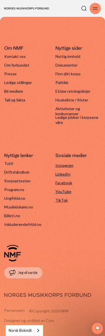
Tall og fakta (14, 99)
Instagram (64, 165)
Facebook (63, 182)
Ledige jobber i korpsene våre (76, 119)
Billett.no (12, 215)
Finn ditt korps (68, 73)
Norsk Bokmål (20, 330)
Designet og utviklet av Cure (29, 320)
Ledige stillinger (18, 82)
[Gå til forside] (12, 253)
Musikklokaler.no (18, 207)
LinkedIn (63, 174)
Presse (10, 73)
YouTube (63, 191)
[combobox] (24, 330)
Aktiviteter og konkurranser (67, 110)
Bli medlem (13, 91)
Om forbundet (16, 65)
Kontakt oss (15, 56)
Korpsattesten (17, 180)
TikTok (61, 200)
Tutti (8, 163)
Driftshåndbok (16, 172)
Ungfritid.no (14, 198)
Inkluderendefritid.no (22, 224)
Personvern (14, 310)
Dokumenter (66, 65)
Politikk (61, 82)
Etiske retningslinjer (72, 91)
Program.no (14, 189)
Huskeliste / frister (71, 99)
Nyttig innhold (67, 56)
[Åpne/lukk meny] (95, 8)
